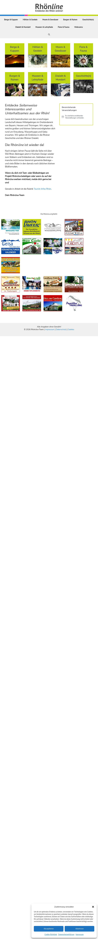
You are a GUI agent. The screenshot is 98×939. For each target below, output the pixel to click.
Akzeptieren (49, 928)
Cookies (71, 329)
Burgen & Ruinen (70, 19)
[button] (93, 907)
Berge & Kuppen (11, 19)
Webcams (78, 27)
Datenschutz (61, 329)
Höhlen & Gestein (30, 19)
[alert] (76, 117)
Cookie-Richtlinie (51, 934)
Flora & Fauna (63, 27)
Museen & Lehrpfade (44, 27)
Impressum (80, 934)
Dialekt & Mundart (22, 27)
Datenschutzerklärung (66, 934)
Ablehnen (79, 928)
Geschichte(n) (88, 19)
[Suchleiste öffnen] (49, 34)
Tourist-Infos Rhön (42, 188)
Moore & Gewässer (50, 19)
